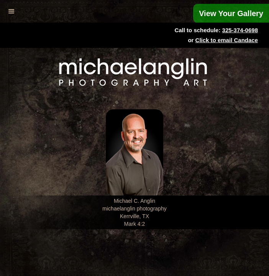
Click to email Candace (226, 40)
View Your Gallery (231, 13)
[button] (11, 11)
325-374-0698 (240, 30)
